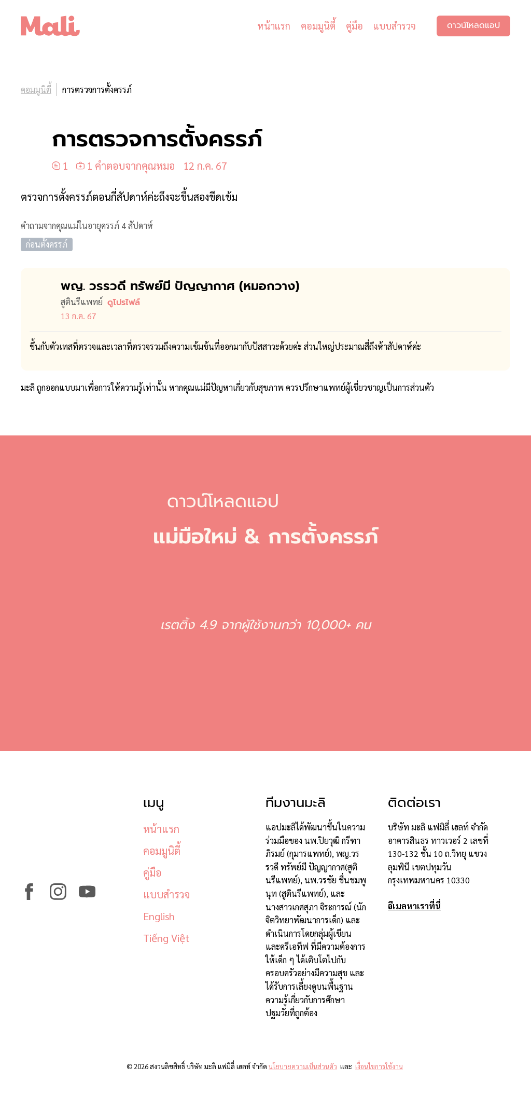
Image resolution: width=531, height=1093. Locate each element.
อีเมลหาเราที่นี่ (414, 905)
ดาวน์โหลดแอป (473, 26)
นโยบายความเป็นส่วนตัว (303, 1066)
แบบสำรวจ (394, 26)
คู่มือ (354, 26)
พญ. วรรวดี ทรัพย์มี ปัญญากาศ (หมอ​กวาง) (180, 286)
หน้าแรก (273, 26)
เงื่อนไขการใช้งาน (379, 1066)
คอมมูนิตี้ (318, 26)
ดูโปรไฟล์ (123, 302)
